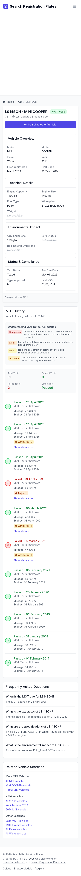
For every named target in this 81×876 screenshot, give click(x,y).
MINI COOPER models (18, 785)
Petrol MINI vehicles (17, 789)
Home (8, 101)
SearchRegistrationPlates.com (48, 862)
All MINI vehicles (15, 781)
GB (20, 101)
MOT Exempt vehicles (19, 825)
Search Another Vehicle (40, 124)
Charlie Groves (25, 858)
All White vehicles (16, 833)
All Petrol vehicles (16, 829)
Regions (40, 868)
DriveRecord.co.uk (14, 862)
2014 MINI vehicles (17, 809)
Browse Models (23, 868)
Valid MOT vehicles (17, 820)
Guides (7, 868)
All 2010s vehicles (16, 800)
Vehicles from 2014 (17, 805)
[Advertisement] (40, 54)
